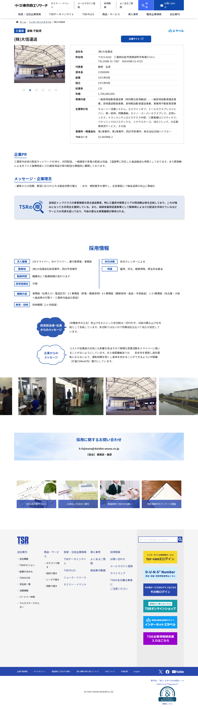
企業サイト (136, 38)
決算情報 (23, 590)
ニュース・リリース (75, 577)
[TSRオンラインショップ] (160, 605)
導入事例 (133, 14)
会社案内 (175, 14)
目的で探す (51, 573)
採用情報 (115, 552)
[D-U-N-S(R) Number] (160, 573)
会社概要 (23, 558)
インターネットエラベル (40, 21)
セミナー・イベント (75, 584)
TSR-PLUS (88, 14)
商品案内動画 (97, 570)
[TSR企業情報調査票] (160, 638)
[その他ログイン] (160, 589)
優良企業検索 (154, 14)
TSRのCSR (24, 577)
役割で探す (51, 586)
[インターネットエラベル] (160, 622)
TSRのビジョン (27, 565)
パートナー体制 (27, 596)
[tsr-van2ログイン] (160, 557)
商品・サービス (111, 14)
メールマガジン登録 (121, 566)
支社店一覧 (24, 584)
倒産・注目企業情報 (29, 14)
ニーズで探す (52, 579)
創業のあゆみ (26, 571)
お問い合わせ (117, 559)
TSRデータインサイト (61, 14)
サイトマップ (117, 573)
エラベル (176, 31)
